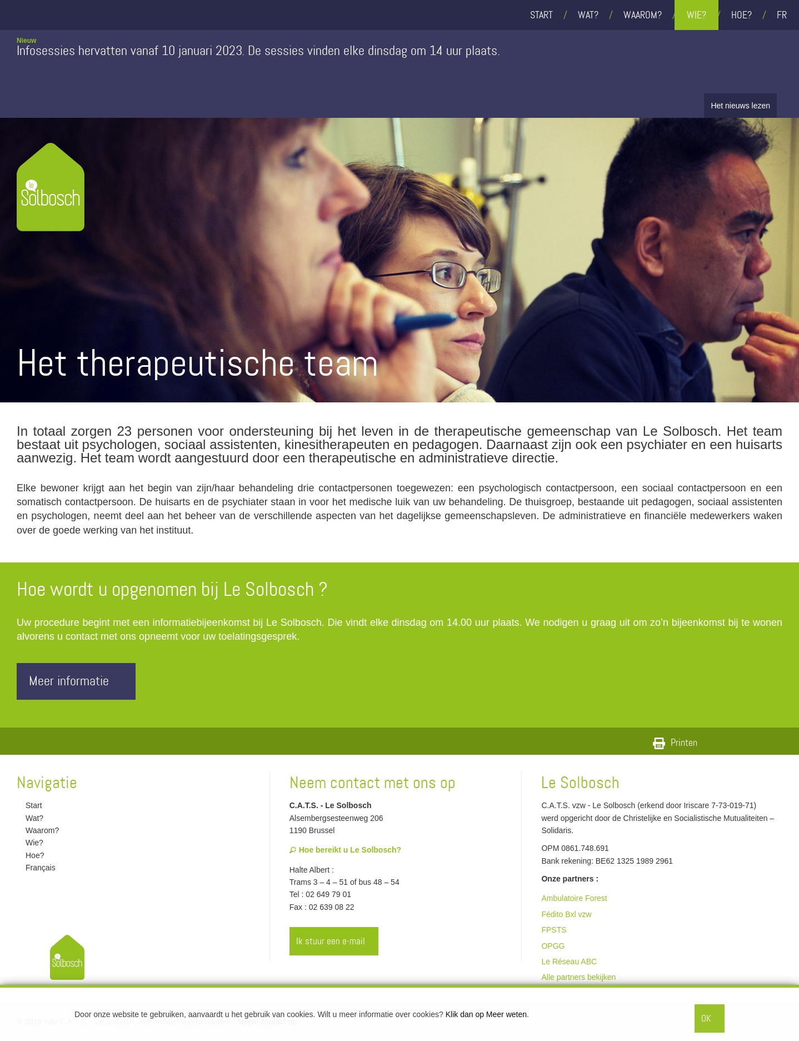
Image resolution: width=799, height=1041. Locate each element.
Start (541, 15)
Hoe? (741, 15)
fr (782, 15)
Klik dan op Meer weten (486, 1014)
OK (706, 1018)
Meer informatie (79, 681)
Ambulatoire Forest (574, 898)
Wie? (696, 15)
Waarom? (642, 15)
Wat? (588, 15)
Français (36, 867)
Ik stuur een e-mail (334, 941)
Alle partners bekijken (578, 977)
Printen (675, 742)
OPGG (553, 946)
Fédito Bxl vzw (566, 914)
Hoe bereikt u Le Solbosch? (345, 849)
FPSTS (553, 929)
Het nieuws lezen (740, 105)
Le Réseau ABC (569, 961)
